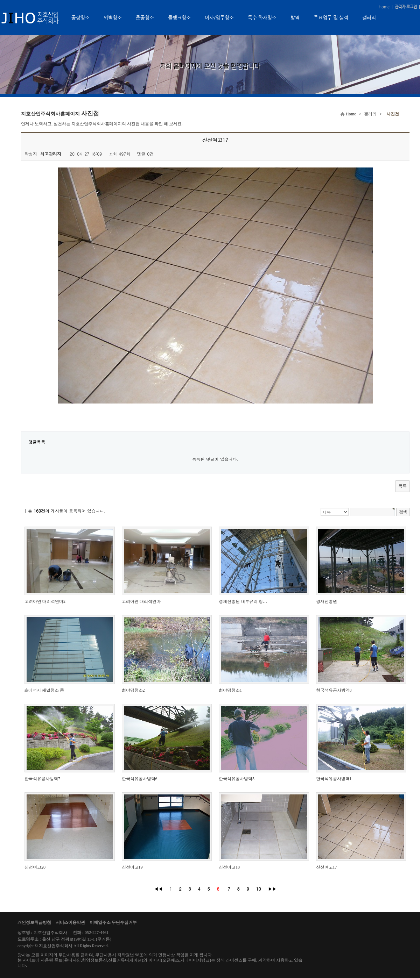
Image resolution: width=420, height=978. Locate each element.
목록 (402, 486)
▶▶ (272, 889)
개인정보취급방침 (34, 922)
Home (384, 7)
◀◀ (158, 889)
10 (258, 889)
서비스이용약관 (70, 922)
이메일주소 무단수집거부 (113, 922)
